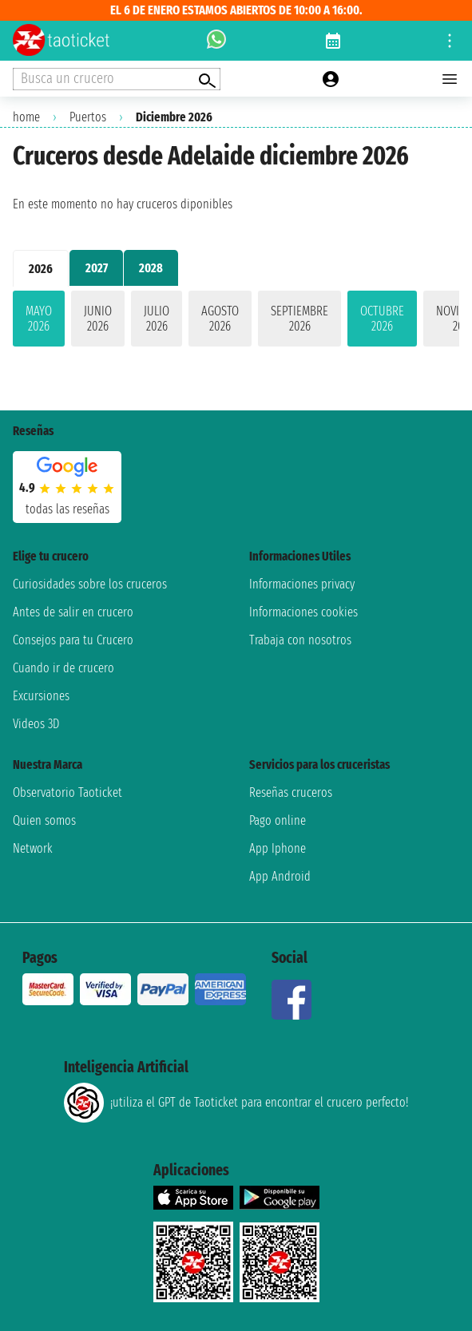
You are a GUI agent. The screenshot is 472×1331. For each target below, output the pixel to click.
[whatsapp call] (216, 41)
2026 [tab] (41, 268)
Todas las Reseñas (67, 509)
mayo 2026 (39, 318)
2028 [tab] (151, 267)
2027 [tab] (96, 267)
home (26, 117)
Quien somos (44, 820)
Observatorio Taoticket (67, 792)
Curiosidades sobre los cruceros (90, 584)
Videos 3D (36, 723)
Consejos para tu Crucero (73, 640)
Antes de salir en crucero (73, 612)
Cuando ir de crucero (63, 667)
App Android (280, 876)
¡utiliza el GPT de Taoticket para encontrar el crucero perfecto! (236, 1103)
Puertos (87, 117)
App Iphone (277, 848)
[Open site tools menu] (449, 40)
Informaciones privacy (302, 584)
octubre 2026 (382, 318)
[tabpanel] (236, 322)
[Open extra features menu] (116, 79)
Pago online (277, 820)
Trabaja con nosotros (300, 640)
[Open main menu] (449, 79)
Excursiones (41, 695)
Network (33, 848)
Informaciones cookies (303, 612)
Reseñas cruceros (290, 792)
